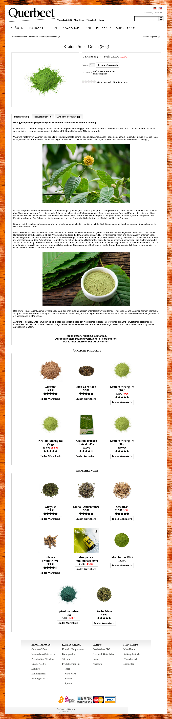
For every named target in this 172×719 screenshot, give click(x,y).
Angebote (97, 664)
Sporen (68, 683)
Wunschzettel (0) (64, 20)
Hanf (87, 28)
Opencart (72, 709)
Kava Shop (70, 28)
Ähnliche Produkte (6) (68, 116)
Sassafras (122, 506)
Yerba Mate (104, 611)
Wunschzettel (130, 659)
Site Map (66, 659)
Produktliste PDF (101, 649)
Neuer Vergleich (100, 74)
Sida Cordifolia (86, 386)
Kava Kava (70, 673)
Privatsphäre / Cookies (42, 659)
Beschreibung (21, 116)
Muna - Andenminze (86, 506)
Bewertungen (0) (43, 116)
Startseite (16, 36)
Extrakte (37, 28)
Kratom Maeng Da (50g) (50, 442)
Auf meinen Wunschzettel (104, 71)
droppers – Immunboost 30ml (86, 558)
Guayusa (50, 506)
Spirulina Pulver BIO (68, 612)
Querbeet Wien (39, 649)
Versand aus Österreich (43, 654)
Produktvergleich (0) (151, 36)
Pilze (54, 28)
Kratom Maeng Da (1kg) (122, 442)
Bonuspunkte (68, 654)
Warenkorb (91, 20)
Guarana (50, 386)
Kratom (32, 36)
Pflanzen (104, 28)
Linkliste (35, 668)
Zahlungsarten (38, 673)
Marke (24, 36)
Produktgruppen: (71, 664)
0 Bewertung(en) (103, 82)
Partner (97, 659)
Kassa (101, 20)
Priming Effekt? (39, 678)
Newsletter (128, 664)
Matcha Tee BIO (122, 557)
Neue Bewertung (120, 82)
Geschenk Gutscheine (103, 654)
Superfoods (125, 28)
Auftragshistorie (131, 654)
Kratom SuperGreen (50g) (48, 36)
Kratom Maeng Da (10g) (122, 388)
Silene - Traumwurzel (50, 558)
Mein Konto (79, 20)
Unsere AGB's (38, 664)
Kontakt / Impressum (73, 649)
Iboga (67, 668)
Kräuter (17, 28)
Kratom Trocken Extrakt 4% (86, 442)
